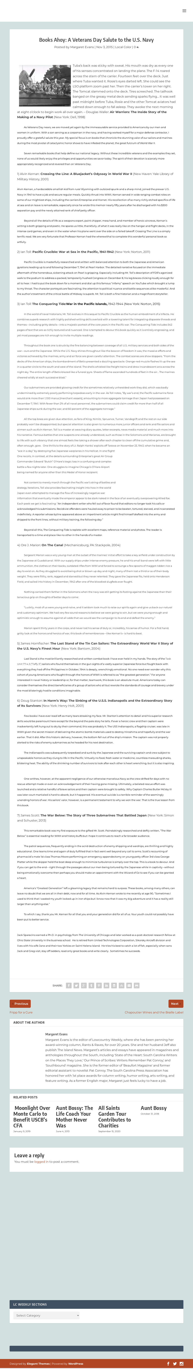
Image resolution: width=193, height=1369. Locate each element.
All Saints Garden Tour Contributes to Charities (114, 1118)
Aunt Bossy (154, 1109)
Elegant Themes (38, 1364)
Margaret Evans (82, 48)
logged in (41, 1162)
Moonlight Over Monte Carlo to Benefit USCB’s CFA (31, 1118)
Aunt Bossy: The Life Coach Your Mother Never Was (74, 1118)
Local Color (123, 48)
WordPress (75, 1364)
